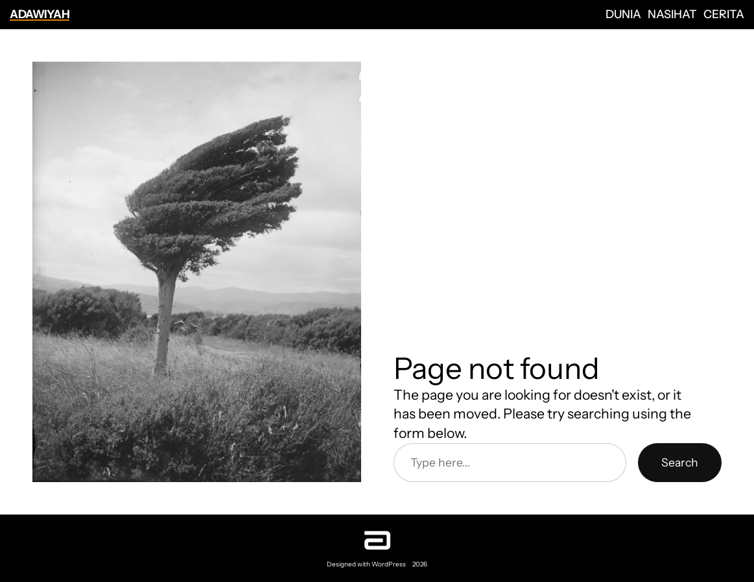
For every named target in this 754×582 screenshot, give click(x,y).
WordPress (388, 564)
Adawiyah (39, 14)
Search (679, 462)
